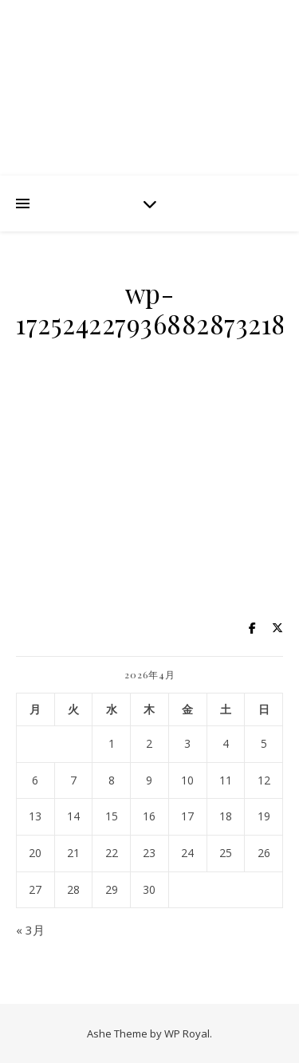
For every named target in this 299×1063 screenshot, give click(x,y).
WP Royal (187, 1033)
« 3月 (30, 930)
